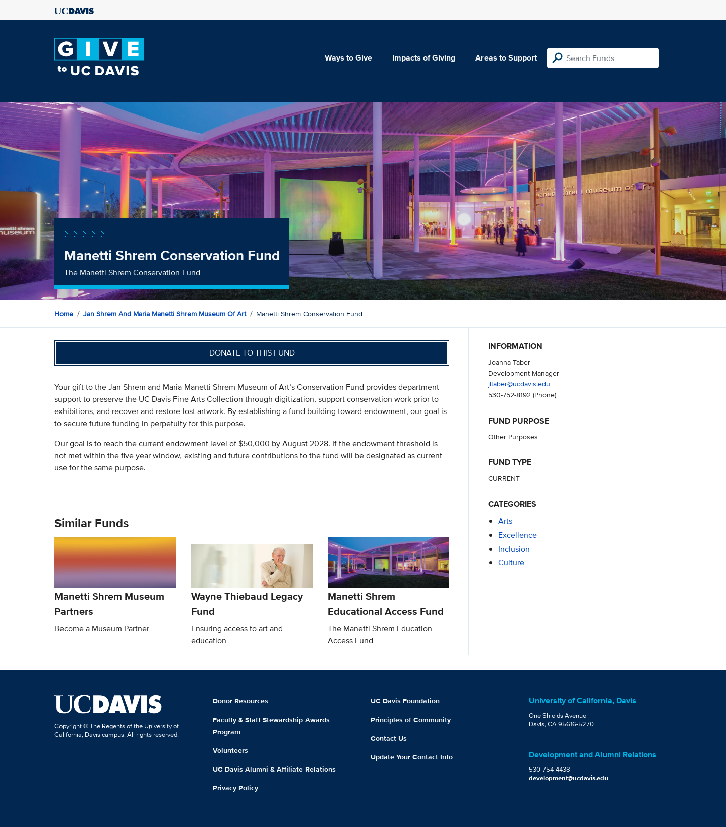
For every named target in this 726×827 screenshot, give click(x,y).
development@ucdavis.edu (569, 778)
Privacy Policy (235, 788)
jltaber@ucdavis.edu (519, 383)
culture (511, 562)
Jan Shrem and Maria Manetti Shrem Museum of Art (164, 314)
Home (63, 314)
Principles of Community (411, 720)
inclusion (514, 549)
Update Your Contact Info (412, 757)
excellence (517, 535)
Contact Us (389, 738)
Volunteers (230, 750)
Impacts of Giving (423, 58)
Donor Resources (240, 701)
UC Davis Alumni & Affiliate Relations (274, 769)
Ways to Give (348, 58)
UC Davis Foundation (405, 701)
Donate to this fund (252, 353)
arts (505, 521)
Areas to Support (506, 58)
